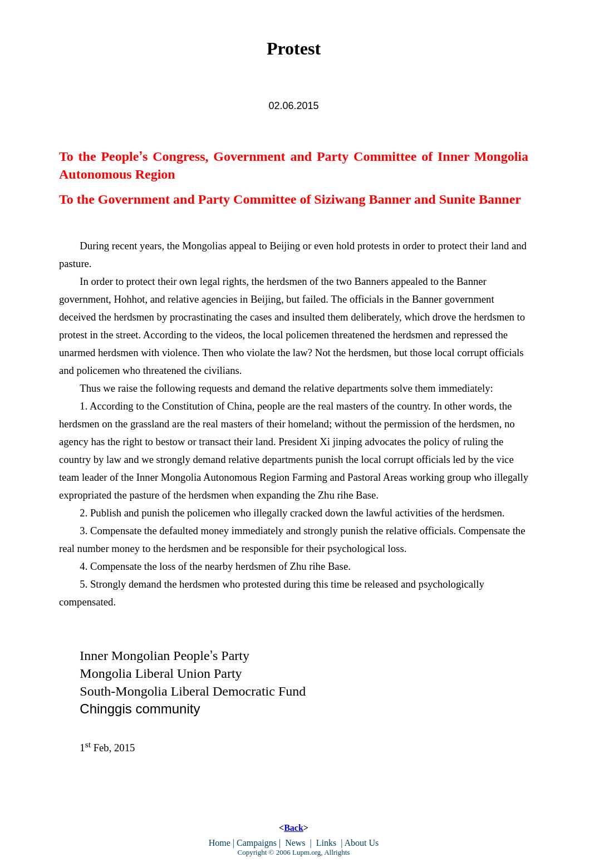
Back (293, 828)
